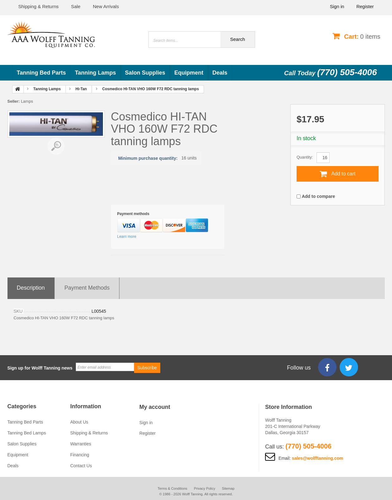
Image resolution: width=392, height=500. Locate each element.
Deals (219, 73)
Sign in (337, 6)
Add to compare (318, 196)
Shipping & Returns (89, 432)
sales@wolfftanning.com (317, 458)
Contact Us (81, 465)
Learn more (126, 236)
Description (31, 288)
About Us (79, 421)
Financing (79, 454)
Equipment (188, 73)
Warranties (80, 443)
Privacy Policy (204, 488)
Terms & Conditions (171, 488)
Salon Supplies (145, 73)
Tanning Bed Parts (41, 73)
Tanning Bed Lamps (26, 432)
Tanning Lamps (95, 73)
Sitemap (228, 488)
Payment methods (87, 288)
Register (365, 6)
